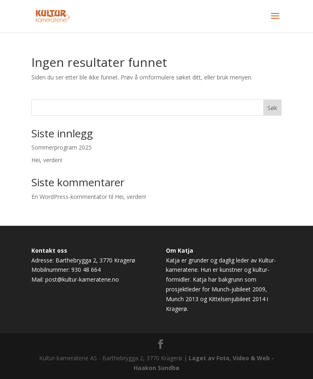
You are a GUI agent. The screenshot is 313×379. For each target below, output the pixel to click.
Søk (272, 108)
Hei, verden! (46, 160)
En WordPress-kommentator (69, 197)
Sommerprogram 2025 (61, 147)
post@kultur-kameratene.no (82, 279)
